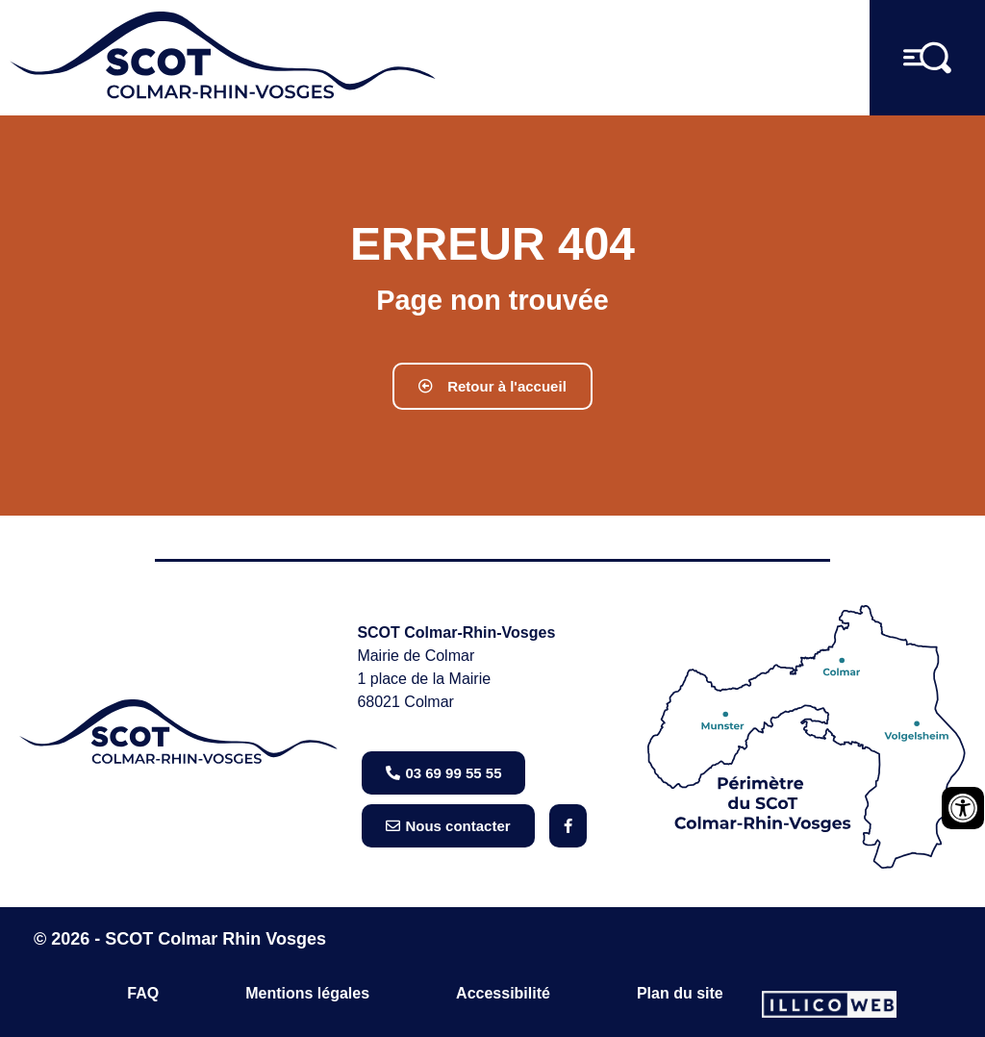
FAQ (143, 993)
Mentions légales (307, 993)
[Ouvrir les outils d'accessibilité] (963, 808)
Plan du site (680, 993)
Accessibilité (503, 993)
